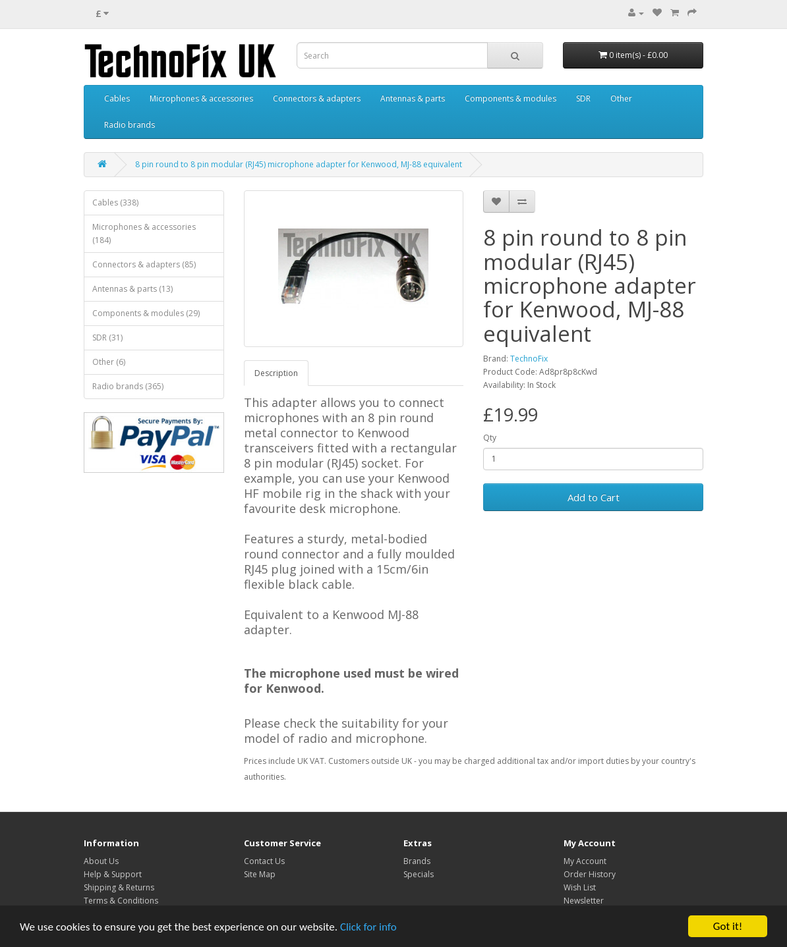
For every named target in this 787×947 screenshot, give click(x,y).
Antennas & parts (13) (132, 288)
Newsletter (584, 900)
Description (276, 373)
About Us (101, 861)
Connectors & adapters (317, 98)
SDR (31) (107, 337)
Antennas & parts (412, 98)
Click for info (368, 927)
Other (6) (108, 361)
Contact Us (264, 861)
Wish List (580, 887)
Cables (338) (115, 202)
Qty (489, 437)
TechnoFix (529, 358)
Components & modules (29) (146, 313)
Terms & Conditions (121, 900)
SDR (583, 98)
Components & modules (510, 98)
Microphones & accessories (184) (144, 233)
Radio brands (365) (127, 386)
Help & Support (113, 874)
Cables (117, 98)
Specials (418, 874)
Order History (590, 874)
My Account (585, 861)
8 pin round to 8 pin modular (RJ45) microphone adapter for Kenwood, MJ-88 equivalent (298, 164)
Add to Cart (594, 497)
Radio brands (129, 124)
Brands (416, 861)
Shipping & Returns (119, 887)
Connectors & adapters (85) (144, 264)
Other (621, 98)
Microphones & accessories (201, 98)
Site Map (260, 874)
